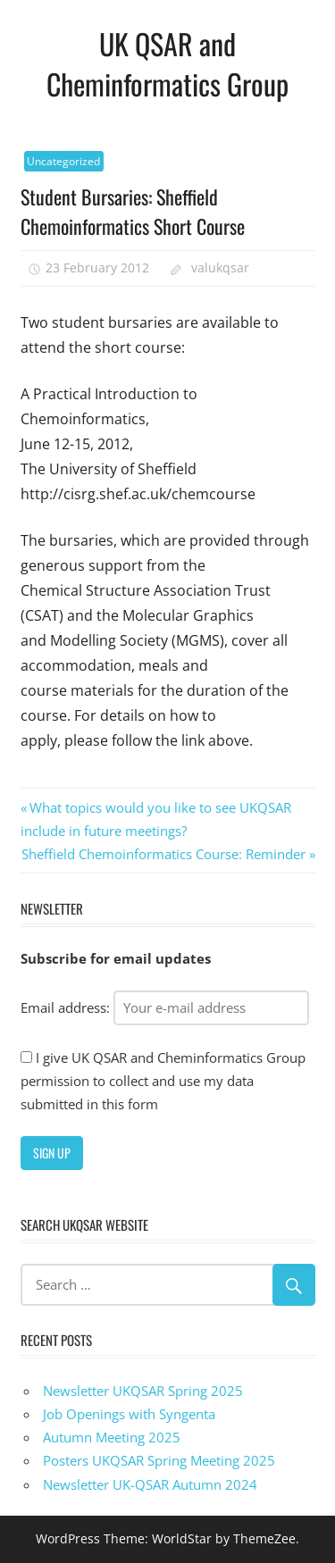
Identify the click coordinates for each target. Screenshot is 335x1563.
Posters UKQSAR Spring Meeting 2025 (159, 1460)
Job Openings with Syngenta (129, 1414)
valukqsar (220, 267)
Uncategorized (63, 161)
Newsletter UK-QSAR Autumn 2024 (150, 1484)
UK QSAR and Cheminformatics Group (167, 63)
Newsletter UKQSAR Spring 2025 (143, 1391)
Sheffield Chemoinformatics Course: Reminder (163, 854)
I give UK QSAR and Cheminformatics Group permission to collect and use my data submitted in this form (163, 1081)
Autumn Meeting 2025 (111, 1437)
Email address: (165, 1007)
